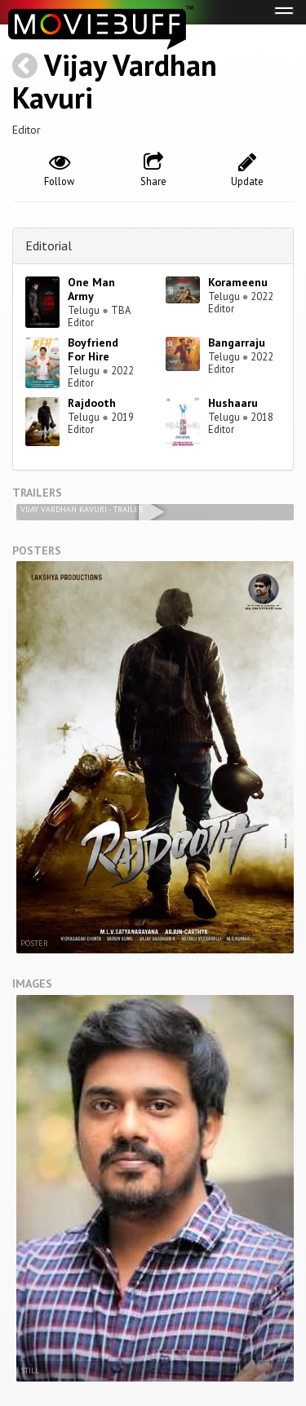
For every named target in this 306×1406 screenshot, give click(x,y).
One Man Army (91, 289)
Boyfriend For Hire (93, 349)
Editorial (48, 245)
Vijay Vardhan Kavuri (114, 81)
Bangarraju (236, 342)
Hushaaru (233, 403)
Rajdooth (92, 403)
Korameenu (238, 282)
